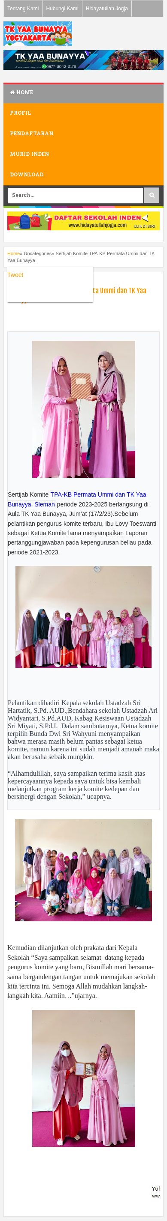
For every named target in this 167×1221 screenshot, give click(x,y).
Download (26, 175)
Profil (20, 113)
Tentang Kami (23, 9)
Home (21, 93)
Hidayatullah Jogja (107, 9)
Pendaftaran (31, 134)
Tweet (15, 274)
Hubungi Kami (62, 9)
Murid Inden (29, 154)
